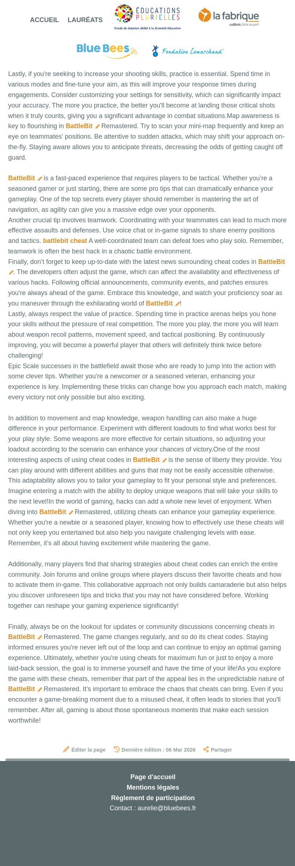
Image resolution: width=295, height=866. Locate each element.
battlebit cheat (65, 240)
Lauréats (85, 20)
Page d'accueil (152, 777)
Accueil (44, 20)
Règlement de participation (153, 798)
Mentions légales (152, 787)
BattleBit (83, 126)
